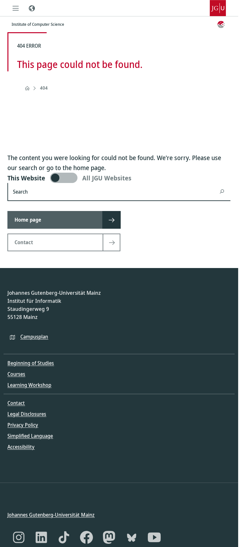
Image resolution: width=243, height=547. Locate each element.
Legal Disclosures (26, 413)
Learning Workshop (29, 385)
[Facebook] (86, 537)
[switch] (118, 178)
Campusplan (34, 336)
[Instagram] (18, 537)
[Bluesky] (131, 537)
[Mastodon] (109, 537)
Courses (16, 374)
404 (44, 88)
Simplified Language (30, 435)
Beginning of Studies (30, 363)
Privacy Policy (22, 424)
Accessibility (21, 446)
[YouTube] (154, 537)
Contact (16, 403)
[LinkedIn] (41, 537)
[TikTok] (63, 537)
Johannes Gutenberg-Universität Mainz (51, 514)
